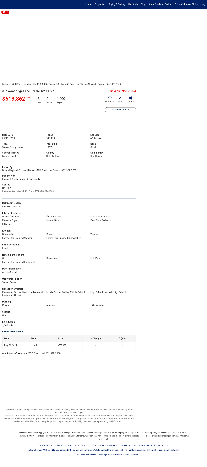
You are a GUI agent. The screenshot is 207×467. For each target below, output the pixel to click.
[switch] (110, 100)
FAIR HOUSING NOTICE (157, 445)
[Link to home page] (3, 4)
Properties (99, 4)
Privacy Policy (64, 445)
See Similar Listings (120, 110)
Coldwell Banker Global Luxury (190, 4)
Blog (143, 4)
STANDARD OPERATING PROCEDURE (125, 445)
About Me (133, 4)
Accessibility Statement (89, 445)
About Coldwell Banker (160, 4)
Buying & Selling (116, 4)
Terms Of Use (45, 445)
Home (88, 4)
